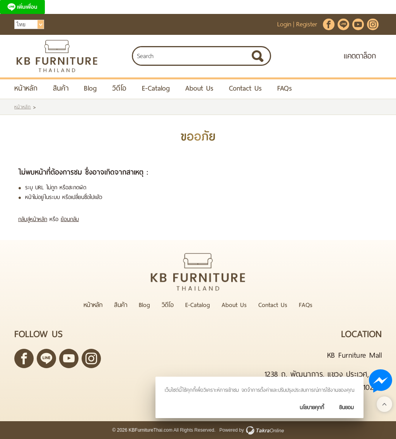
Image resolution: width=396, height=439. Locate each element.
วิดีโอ (119, 88)
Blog (90, 88)
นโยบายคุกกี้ (312, 407)
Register (306, 24)
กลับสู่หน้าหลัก (32, 219)
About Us (199, 88)
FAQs (284, 88)
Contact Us (245, 88)
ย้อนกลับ (70, 219)
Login (284, 24)
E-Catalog (156, 88)
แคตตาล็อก (360, 56)
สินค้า (60, 88)
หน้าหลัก (26, 88)
